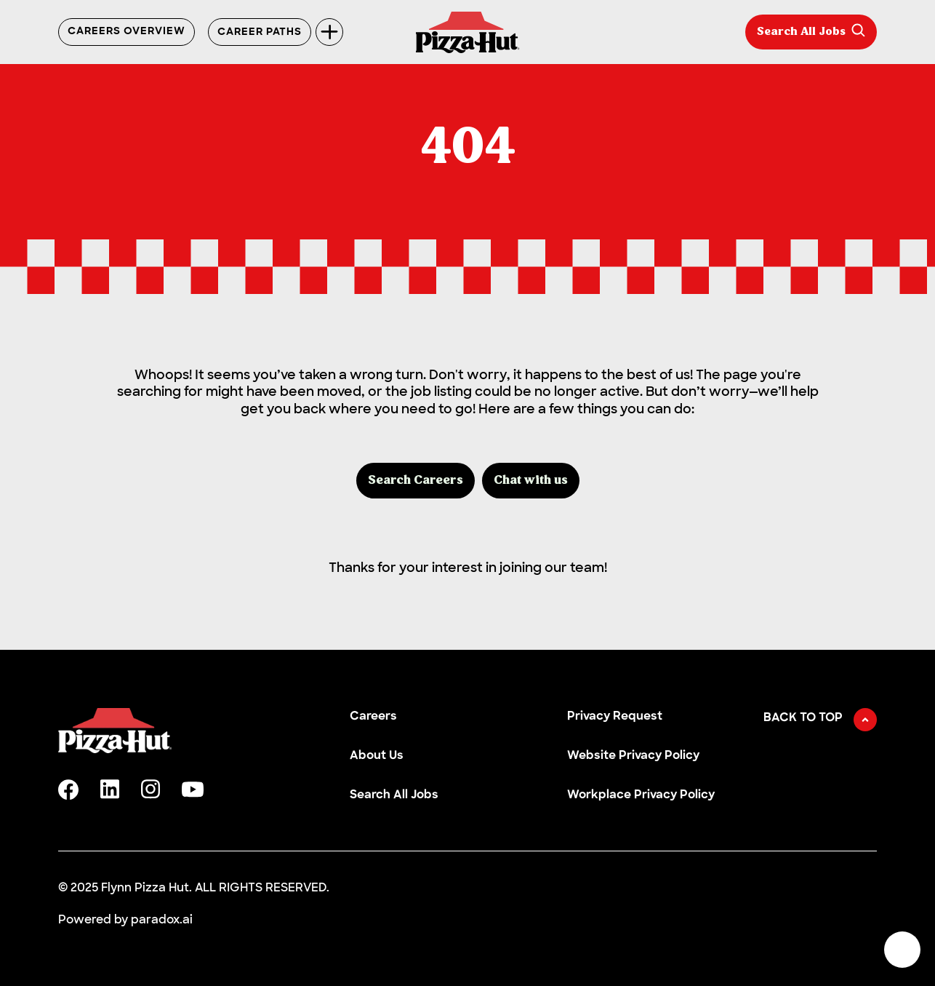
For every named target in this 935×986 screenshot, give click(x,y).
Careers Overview (126, 32)
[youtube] (193, 790)
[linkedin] (109, 789)
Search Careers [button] (415, 481)
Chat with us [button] (531, 481)
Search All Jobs (811, 30)
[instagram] (150, 789)
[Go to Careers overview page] (468, 32)
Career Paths (259, 32)
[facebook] (68, 789)
